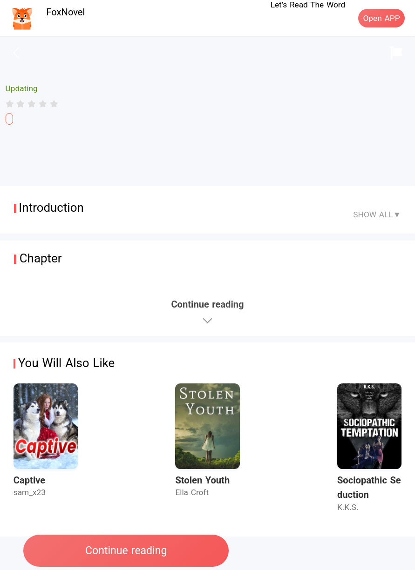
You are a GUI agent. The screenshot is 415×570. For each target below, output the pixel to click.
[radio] (11, 104)
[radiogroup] (32, 104)
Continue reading (126, 550)
